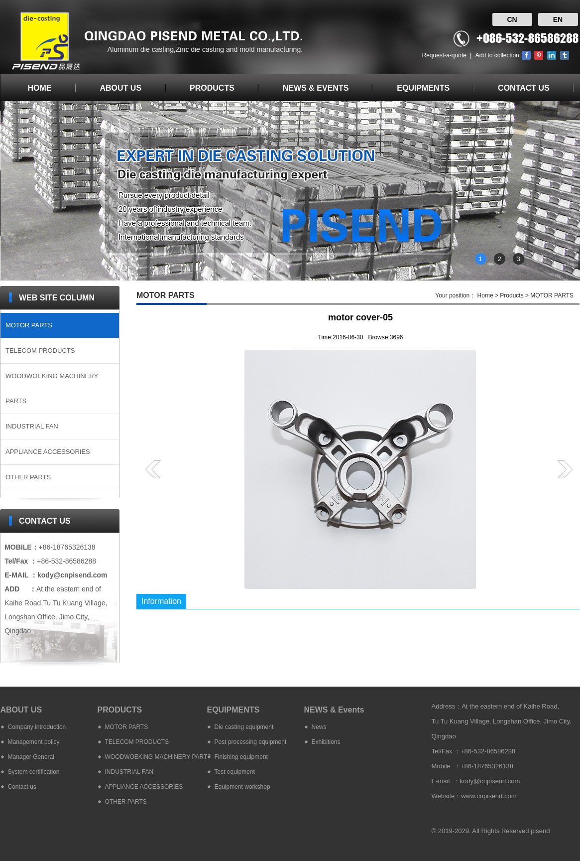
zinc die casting (179, 842)
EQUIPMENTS (423, 88)
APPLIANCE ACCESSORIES (47, 451)
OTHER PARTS (28, 477)
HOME (40, 88)
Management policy (34, 741)
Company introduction (37, 726)
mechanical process (263, 842)
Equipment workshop (242, 786)
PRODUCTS (212, 88)
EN (558, 19)
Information (161, 601)
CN (512, 19)
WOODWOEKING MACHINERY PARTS (51, 388)
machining (217, 842)
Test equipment (235, 771)
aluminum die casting (125, 842)
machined (349, 842)
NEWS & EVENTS (315, 88)
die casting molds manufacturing (46, 842)
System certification (34, 771)
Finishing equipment (241, 756)
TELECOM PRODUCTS (40, 350)
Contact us (22, 786)
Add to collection (497, 55)
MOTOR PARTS (28, 325)
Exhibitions (326, 741)
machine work (313, 842)
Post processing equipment (251, 741)
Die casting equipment (244, 726)
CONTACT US (524, 88)
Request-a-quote (444, 55)
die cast (375, 842)
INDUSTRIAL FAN (31, 426)
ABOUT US (121, 88)
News (319, 726)
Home (485, 295)
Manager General (31, 756)
